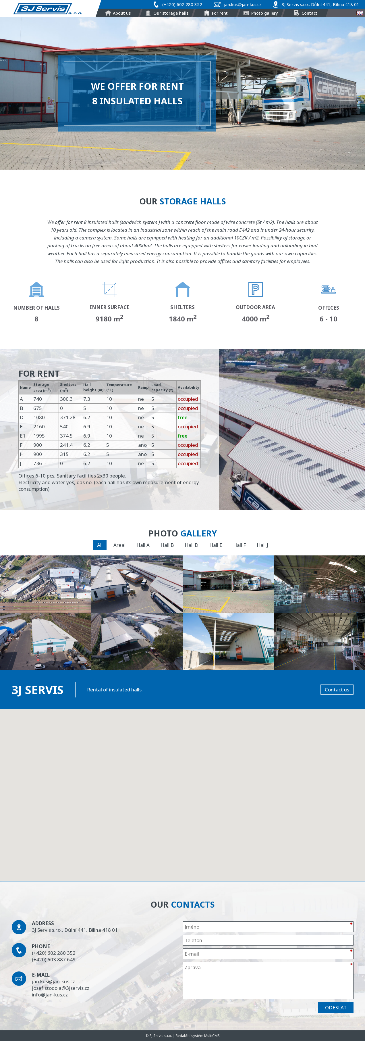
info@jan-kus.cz (50, 994)
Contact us (337, 689)
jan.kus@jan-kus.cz (243, 4)
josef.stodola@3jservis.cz (60, 988)
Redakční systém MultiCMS (198, 1035)
